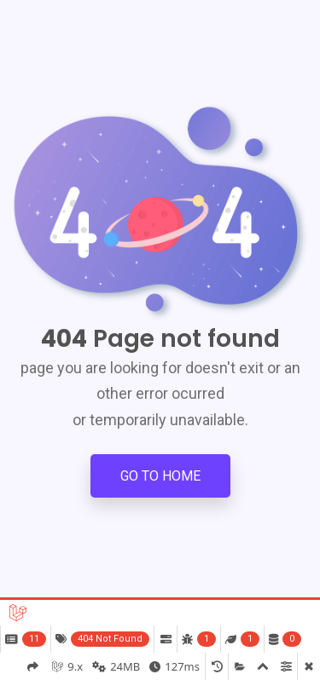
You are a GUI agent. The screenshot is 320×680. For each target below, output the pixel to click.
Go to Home (160, 476)
